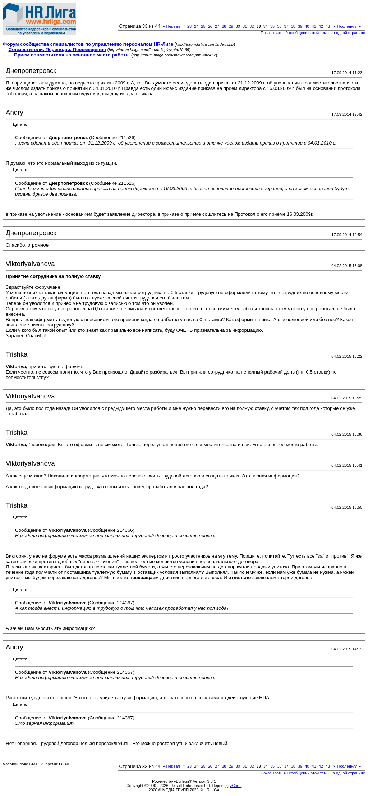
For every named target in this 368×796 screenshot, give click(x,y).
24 (196, 26)
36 (279, 26)
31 (245, 26)
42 (321, 26)
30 (238, 26)
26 (210, 26)
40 (307, 26)
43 (328, 26)
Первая (171, 26)
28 (224, 26)
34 (265, 26)
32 (251, 26)
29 (231, 26)
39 (300, 26)
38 (293, 26)
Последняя (349, 26)
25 (203, 26)
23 (189, 26)
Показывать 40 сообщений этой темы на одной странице (313, 33)
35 (272, 26)
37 (286, 26)
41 (314, 26)
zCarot (236, 785)
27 (217, 26)
